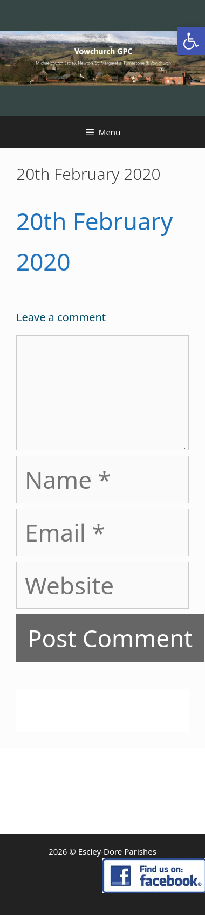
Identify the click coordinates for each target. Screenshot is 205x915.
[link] (191, 41)
